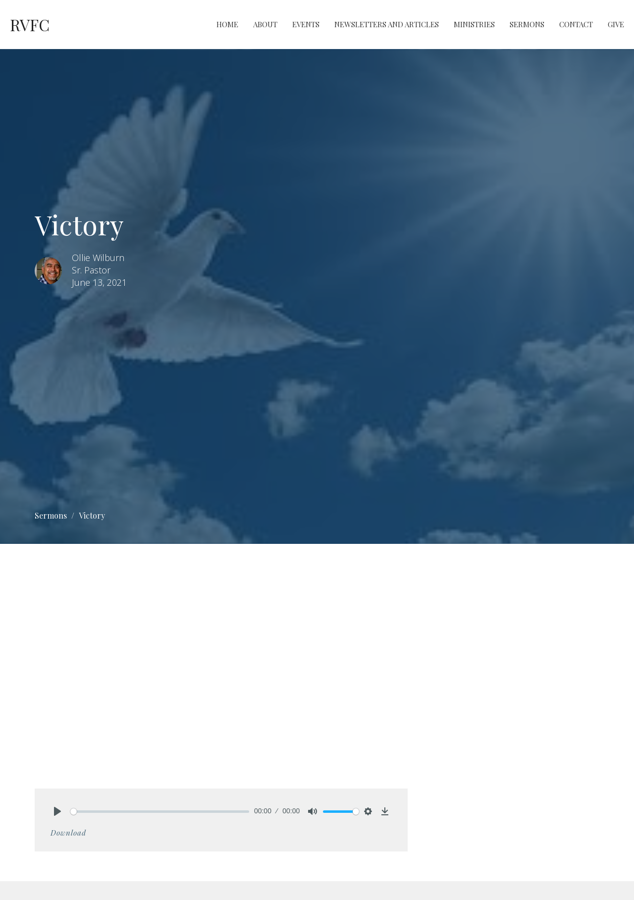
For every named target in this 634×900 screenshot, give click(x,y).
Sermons (527, 24)
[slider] (159, 811)
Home (227, 24)
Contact (576, 24)
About (265, 24)
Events (305, 24)
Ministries (474, 24)
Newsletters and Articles (386, 24)
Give (616, 24)
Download (68, 833)
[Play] (57, 811)
